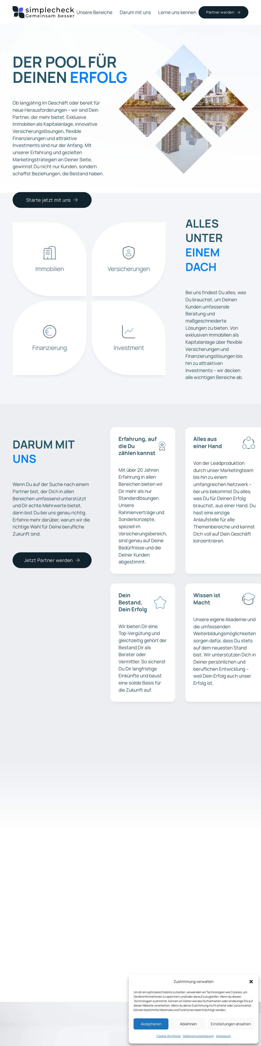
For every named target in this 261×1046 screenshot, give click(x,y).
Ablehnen (188, 1024)
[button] (251, 981)
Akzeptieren (151, 1024)
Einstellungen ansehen (231, 1024)
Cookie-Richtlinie (169, 1036)
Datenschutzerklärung (198, 1036)
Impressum (223, 1036)
